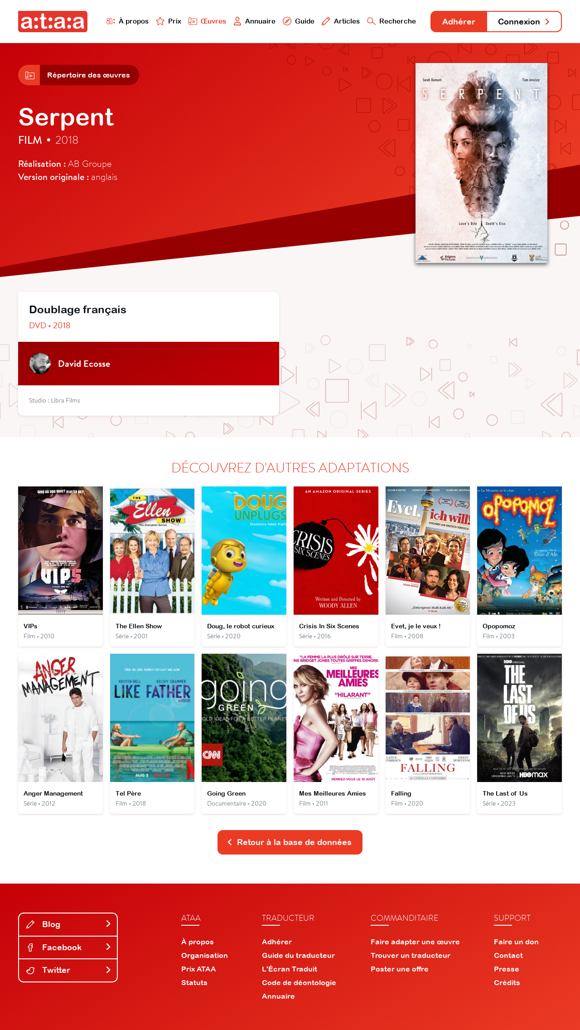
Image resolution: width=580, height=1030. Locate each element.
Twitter (68, 970)
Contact (508, 955)
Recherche (391, 21)
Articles (341, 21)
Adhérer (458, 21)
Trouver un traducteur (410, 955)
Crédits (507, 982)
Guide (298, 21)
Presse (506, 969)
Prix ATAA (198, 969)
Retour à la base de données (289, 842)
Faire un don (516, 942)
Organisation (204, 955)
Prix (168, 21)
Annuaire (254, 21)
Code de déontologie (299, 982)
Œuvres (207, 21)
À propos (127, 21)
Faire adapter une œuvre (415, 942)
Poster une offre (400, 969)
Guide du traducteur (298, 955)
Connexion (524, 21)
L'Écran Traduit (289, 969)
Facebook (68, 947)
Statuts (194, 982)
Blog (68, 924)
